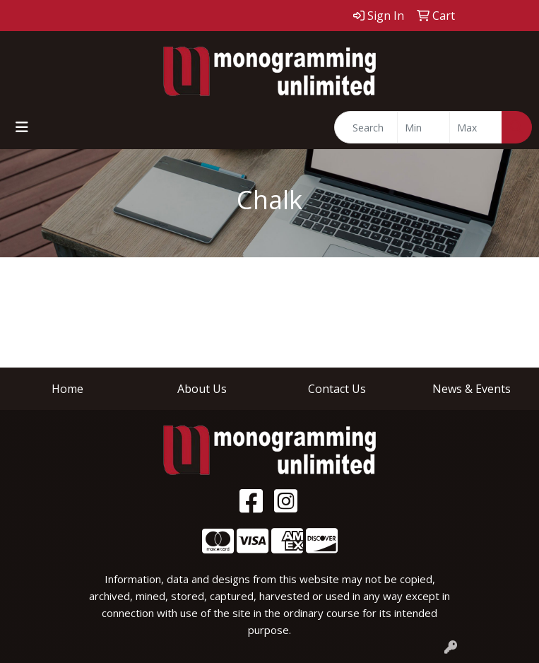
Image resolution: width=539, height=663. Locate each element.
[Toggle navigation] (22, 127)
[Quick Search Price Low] (423, 127)
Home (67, 389)
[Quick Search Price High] (475, 127)
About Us (202, 389)
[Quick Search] (366, 127)
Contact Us (337, 389)
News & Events (471, 389)
